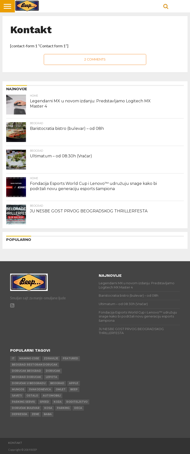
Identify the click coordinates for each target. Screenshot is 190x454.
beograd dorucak (26, 377)
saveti (17, 395)
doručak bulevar (26, 408)
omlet (61, 389)
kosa (48, 408)
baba (48, 414)
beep (74, 389)
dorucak (53, 370)
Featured (70, 358)
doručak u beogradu (29, 383)
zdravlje (51, 358)
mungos (18, 389)
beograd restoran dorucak (34, 364)
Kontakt (15, 443)
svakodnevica (40, 389)
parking (63, 408)
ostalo (32, 395)
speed (44, 401)
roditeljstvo (77, 401)
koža (58, 401)
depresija (19, 414)
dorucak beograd (26, 370)
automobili (52, 395)
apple (73, 383)
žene (35, 414)
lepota (51, 377)
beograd (57, 383)
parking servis (23, 401)
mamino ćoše (29, 358)
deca (78, 408)
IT (13, 358)
